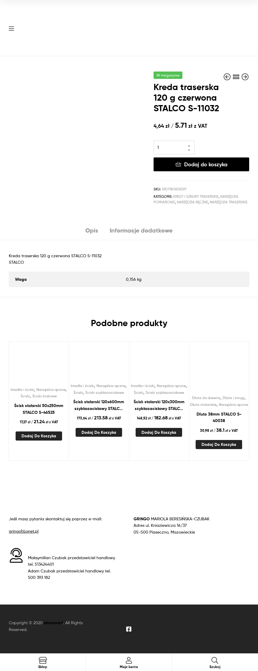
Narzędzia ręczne (192, 202)
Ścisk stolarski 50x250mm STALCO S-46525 (38, 409)
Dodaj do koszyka (205, 164)
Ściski (25, 396)
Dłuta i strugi (233, 398)
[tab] (91, 233)
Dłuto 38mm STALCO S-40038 (219, 417)
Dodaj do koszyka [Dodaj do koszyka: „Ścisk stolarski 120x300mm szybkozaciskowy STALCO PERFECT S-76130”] (159, 432)
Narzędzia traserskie (228, 202)
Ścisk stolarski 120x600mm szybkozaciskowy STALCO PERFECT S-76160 (98, 405)
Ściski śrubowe (44, 396)
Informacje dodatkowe (141, 230)
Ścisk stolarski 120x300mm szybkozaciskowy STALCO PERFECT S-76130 (159, 405)
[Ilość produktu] (174, 147)
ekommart (53, 622)
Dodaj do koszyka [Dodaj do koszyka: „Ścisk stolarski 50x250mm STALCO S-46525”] (38, 436)
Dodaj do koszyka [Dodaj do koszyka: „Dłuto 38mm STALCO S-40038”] (219, 444)
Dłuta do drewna (206, 398)
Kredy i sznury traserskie (196, 196)
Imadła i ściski (22, 389)
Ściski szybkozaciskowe (104, 392)
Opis (91, 230)
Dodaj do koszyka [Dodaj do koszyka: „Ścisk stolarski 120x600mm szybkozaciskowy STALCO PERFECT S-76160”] (98, 432)
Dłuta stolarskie (203, 404)
